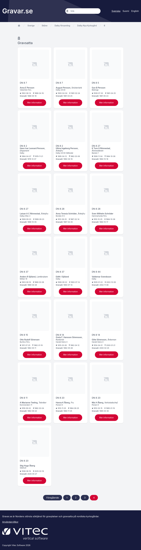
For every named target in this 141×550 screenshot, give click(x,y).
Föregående (52, 497)
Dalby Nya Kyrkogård (87, 25)
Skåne (44, 25)
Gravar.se (17, 11)
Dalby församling (62, 25)
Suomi (126, 11)
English (135, 11)
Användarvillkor (10, 522)
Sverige (31, 25)
